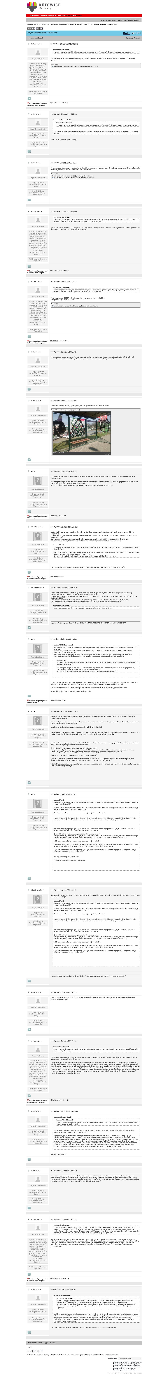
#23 (52, 163)
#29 (52, 527)
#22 (52, 114)
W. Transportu (35, 44)
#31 (52, 639)
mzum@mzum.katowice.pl (60, 541)
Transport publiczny (83, 24)
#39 (52, 1219)
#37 (52, 1111)
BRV (32, 471)
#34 (52, 890)
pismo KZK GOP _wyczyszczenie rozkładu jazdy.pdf (68, 66)
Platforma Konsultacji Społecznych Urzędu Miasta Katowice (46, 24)
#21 (52, 44)
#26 (52, 352)
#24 (52, 211)
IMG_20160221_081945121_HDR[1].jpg (65, 176)
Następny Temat (132, 38)
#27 (52, 400)
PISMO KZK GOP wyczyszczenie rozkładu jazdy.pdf (68, 306)
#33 (52, 794)
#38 (52, 1171)
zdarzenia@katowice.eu (113, 541)
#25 (52, 281)
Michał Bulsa (35, 114)
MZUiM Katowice (36, 527)
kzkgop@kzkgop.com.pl (78, 229)
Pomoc (125, 20)
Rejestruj (79, 15)
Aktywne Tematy (111, 20)
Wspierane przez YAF (113, 1373)
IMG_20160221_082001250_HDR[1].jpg (66, 177)
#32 (52, 711)
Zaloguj (70, 15)
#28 (52, 471)
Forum (103, 20)
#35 (52, 992)
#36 (52, 1041)
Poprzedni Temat (36, 38)
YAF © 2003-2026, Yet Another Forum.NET (130, 1373)
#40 (52, 1289)
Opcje (126, 33)
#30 (52, 587)
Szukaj (119, 20)
